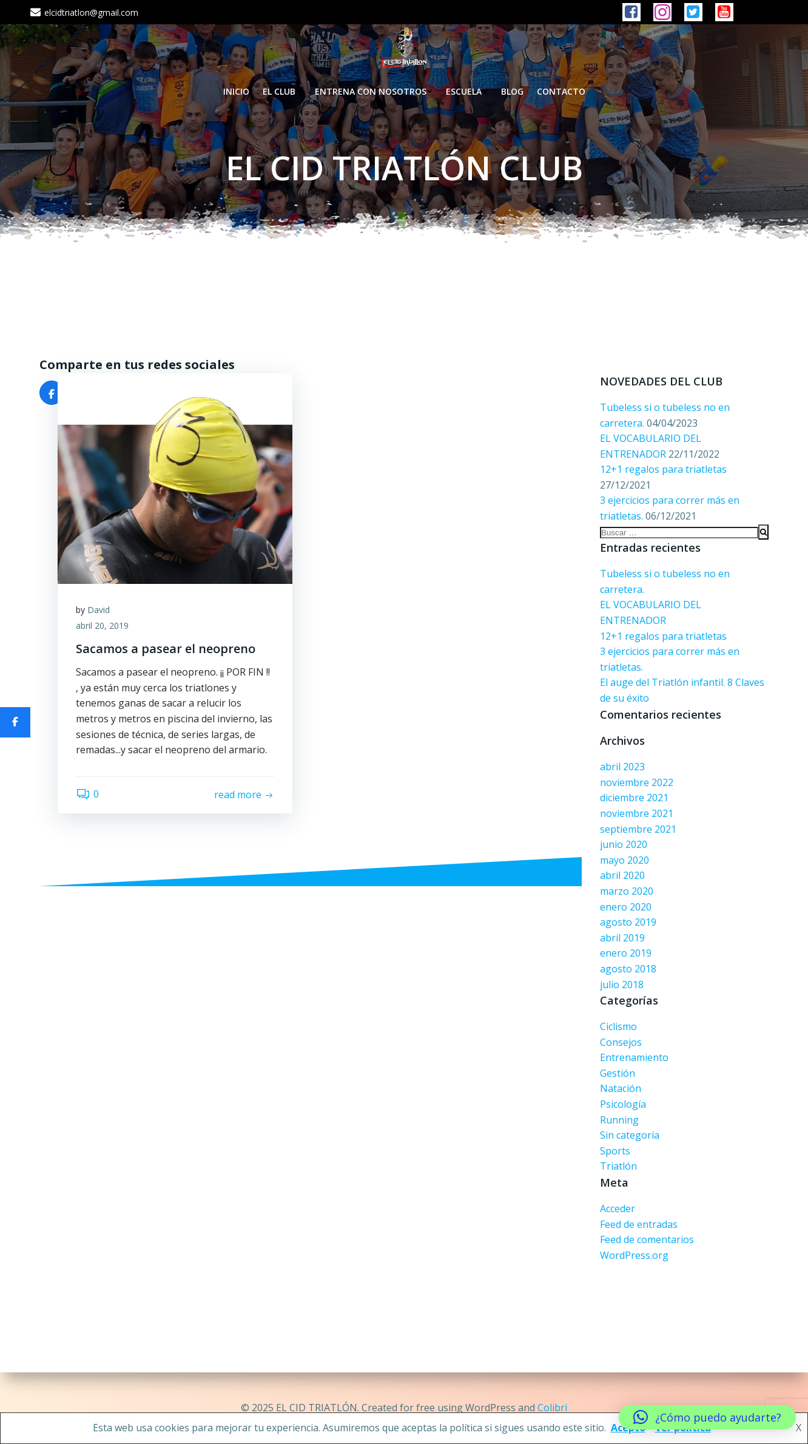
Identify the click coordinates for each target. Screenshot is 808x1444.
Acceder (617, 1208)
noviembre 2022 (636, 782)
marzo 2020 (626, 891)
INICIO (236, 91)
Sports (615, 1151)
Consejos (621, 1042)
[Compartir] (15, 722)
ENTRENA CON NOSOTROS (374, 91)
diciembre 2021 (634, 797)
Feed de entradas (639, 1224)
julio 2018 (622, 984)
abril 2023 (622, 766)
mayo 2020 (624, 860)
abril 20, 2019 (102, 625)
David (98, 609)
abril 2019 (622, 937)
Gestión (617, 1073)
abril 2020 (622, 875)
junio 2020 (623, 844)
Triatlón (618, 1166)
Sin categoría (629, 1135)
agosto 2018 (628, 968)
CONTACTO (561, 91)
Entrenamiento (634, 1057)
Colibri (552, 1407)
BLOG (512, 91)
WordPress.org (634, 1255)
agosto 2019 (628, 922)
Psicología (623, 1104)
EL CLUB (282, 91)
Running (619, 1120)
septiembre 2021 (638, 829)
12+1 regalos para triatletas (663, 469)
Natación (620, 1088)
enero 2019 (625, 953)
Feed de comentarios (647, 1239)
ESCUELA (467, 91)
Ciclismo (618, 1026)
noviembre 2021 (636, 813)
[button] (707, 1417)
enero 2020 (625, 907)
